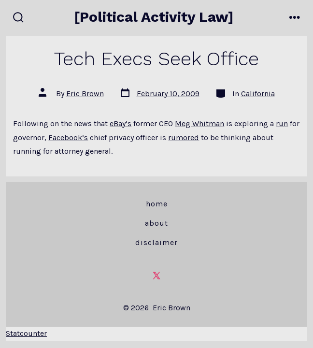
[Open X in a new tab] (156, 276)
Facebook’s (68, 137)
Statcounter (26, 333)
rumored (183, 137)
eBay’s (120, 123)
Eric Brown (85, 93)
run (282, 123)
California (258, 93)
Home (157, 203)
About (156, 223)
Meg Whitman (199, 123)
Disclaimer (156, 242)
